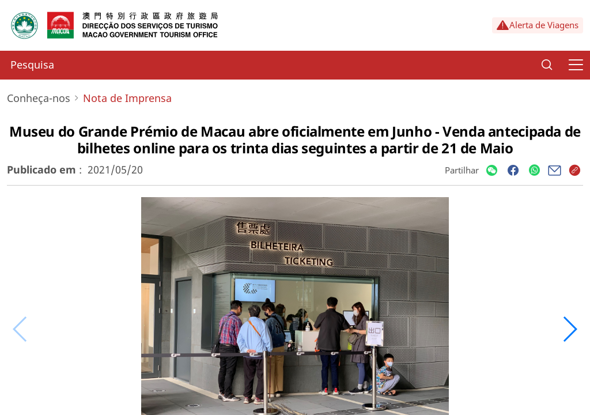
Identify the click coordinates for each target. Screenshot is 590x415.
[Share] (491, 171)
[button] (569, 329)
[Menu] (575, 65)
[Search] (546, 65)
